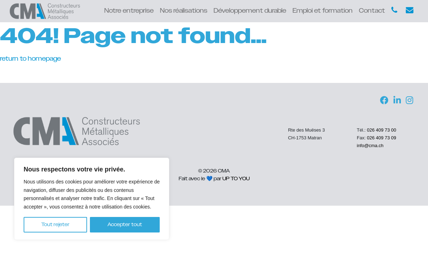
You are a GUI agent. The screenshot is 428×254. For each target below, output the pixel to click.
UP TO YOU (236, 178)
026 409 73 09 (381, 137)
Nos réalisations (183, 11)
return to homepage (30, 59)
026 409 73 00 (381, 130)
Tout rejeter (55, 225)
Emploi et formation (323, 11)
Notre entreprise (129, 11)
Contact (372, 11)
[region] (91, 199)
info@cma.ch (370, 145)
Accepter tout (125, 225)
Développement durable (250, 11)
